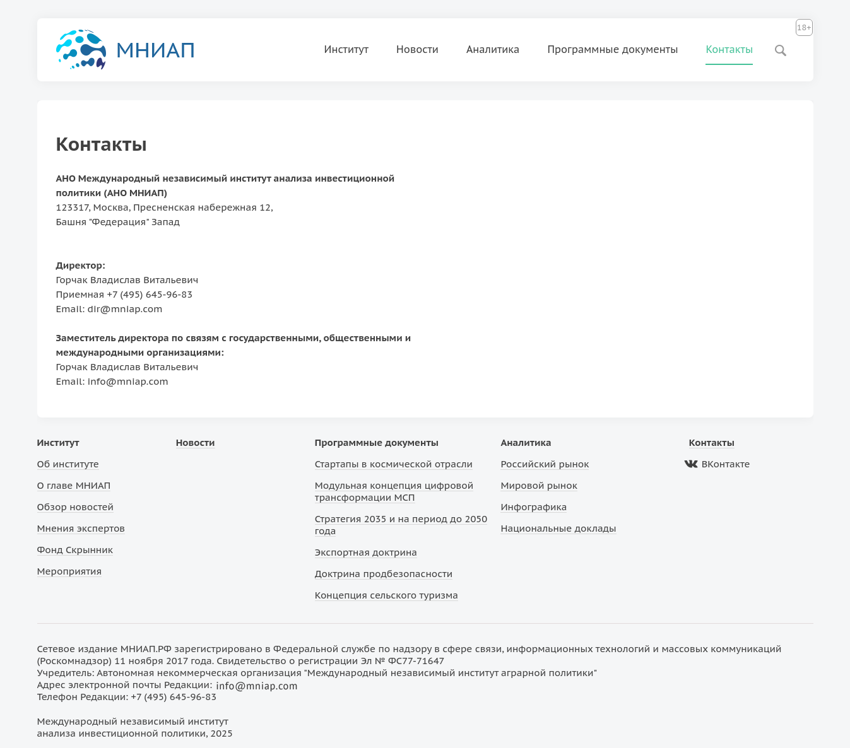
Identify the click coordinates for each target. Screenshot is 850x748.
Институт (346, 49)
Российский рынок (544, 464)
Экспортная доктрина (366, 552)
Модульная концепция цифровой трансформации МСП (394, 491)
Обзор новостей (75, 507)
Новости (417, 49)
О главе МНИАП (74, 485)
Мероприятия (69, 571)
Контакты (729, 49)
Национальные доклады (558, 528)
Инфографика (533, 507)
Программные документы (612, 49)
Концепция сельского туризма (386, 595)
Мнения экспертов (81, 528)
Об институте (68, 464)
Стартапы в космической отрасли (394, 464)
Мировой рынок (538, 485)
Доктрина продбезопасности (384, 574)
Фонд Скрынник (75, 550)
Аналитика (493, 49)
